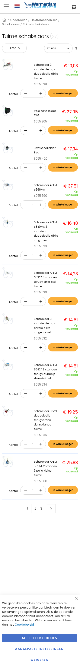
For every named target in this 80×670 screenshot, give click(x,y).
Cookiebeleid (24, 624)
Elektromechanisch (44, 20)
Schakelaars (11, 24)
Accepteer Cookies (39, 638)
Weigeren (39, 660)
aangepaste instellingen (39, 649)
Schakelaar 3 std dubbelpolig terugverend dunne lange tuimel (45, 420)
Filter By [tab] (14, 48)
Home (4, 20)
